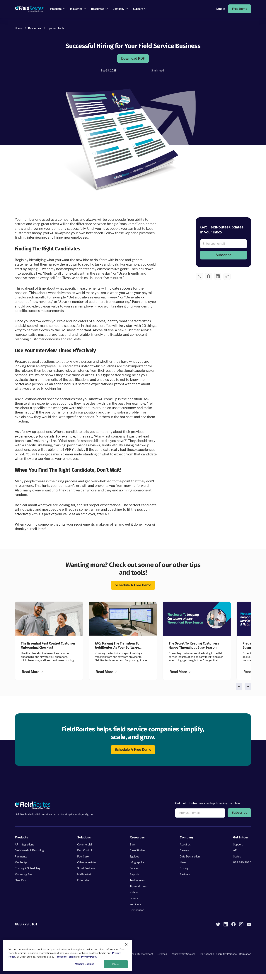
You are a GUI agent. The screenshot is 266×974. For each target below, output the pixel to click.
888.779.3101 (26, 924)
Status (237, 856)
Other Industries (86, 862)
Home (18, 28)
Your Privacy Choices (183, 953)
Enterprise (83, 880)
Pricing (184, 868)
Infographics (137, 862)
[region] (67, 955)
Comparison (137, 910)
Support (238, 844)
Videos (134, 892)
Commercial (84, 844)
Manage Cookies (84, 963)
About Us (185, 844)
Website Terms (66, 956)
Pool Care (83, 856)
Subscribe (224, 255)
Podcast (134, 868)
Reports (134, 874)
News (183, 862)
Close (115, 964)
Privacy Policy (89, 956)
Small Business (86, 868)
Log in (220, 9)
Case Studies (137, 850)
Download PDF (133, 58)
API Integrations (24, 844)
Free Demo (239, 9)
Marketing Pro (23, 874)
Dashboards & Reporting (29, 850)
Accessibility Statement (139, 953)
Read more (30, 672)
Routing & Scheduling (27, 868)
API (235, 850)
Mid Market (84, 874)
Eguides (134, 856)
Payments (21, 856)
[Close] (126, 944)
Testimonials (137, 880)
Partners (185, 874)
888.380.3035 (242, 862)
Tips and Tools (138, 886)
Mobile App (21, 862)
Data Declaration (190, 856)
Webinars (135, 904)
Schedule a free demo (133, 585)
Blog (132, 844)
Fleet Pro (20, 880)
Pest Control (84, 850)
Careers (184, 850)
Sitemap (162, 953)
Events (134, 898)
